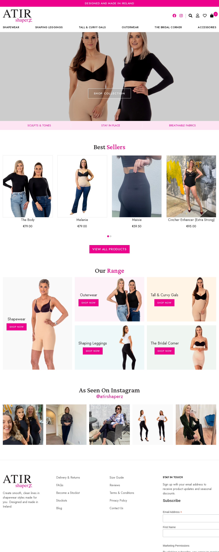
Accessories (207, 27)
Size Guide (117, 477)
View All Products (109, 249)
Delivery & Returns (68, 477)
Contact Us (116, 508)
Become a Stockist (68, 493)
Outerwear (130, 27)
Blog (59, 508)
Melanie (82, 188)
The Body (28, 188)
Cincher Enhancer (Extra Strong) (191, 188)
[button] (108, 236)
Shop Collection (109, 93)
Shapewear (11, 27)
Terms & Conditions (122, 493)
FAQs (59, 485)
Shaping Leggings (49, 27)
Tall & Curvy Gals (92, 27)
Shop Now (17, 327)
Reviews (115, 485)
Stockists (61, 500)
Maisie (137, 188)
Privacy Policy (118, 500)
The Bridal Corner (168, 27)
